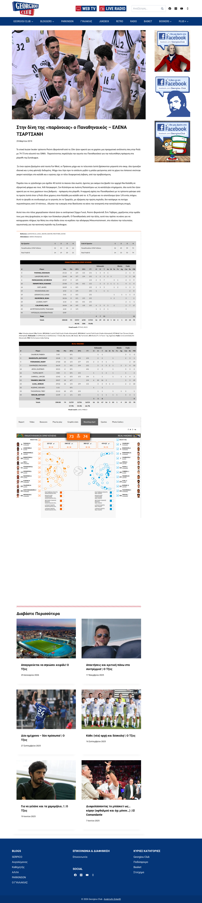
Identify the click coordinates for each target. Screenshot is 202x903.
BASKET (148, 21)
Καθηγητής (18, 867)
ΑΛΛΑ (15, 872)
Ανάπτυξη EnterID (112, 899)
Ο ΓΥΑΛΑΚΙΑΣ (20, 882)
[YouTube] (181, 8)
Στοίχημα (139, 872)
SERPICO (17, 856)
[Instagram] (175, 8)
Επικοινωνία (80, 856)
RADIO (133, 21)
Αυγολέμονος (20, 861)
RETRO (119, 21)
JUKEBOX (104, 21)
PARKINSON (67, 21)
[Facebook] (169, 8)
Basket (137, 867)
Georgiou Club (141, 856)
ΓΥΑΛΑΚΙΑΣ (86, 21)
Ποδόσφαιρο (141, 861)
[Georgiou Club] (25, 8)
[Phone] (187, 8)
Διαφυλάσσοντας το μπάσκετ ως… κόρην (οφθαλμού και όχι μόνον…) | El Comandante (110, 810)
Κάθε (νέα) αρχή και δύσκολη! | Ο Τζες (110, 735)
